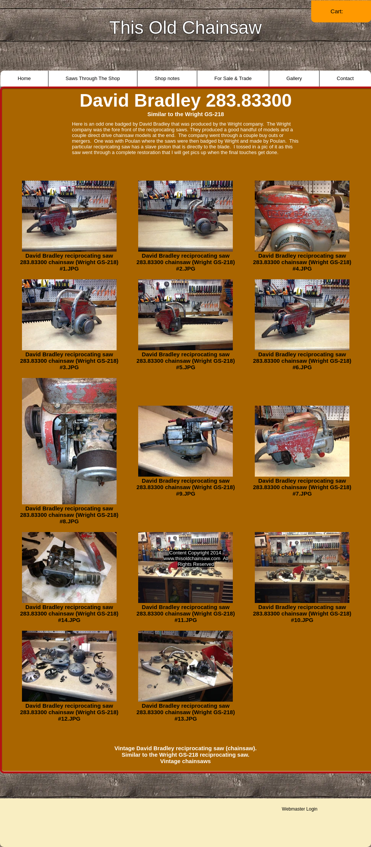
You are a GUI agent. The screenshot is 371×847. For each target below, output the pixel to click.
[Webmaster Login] (299, 809)
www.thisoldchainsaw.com (192, 558)
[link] (341, 11)
